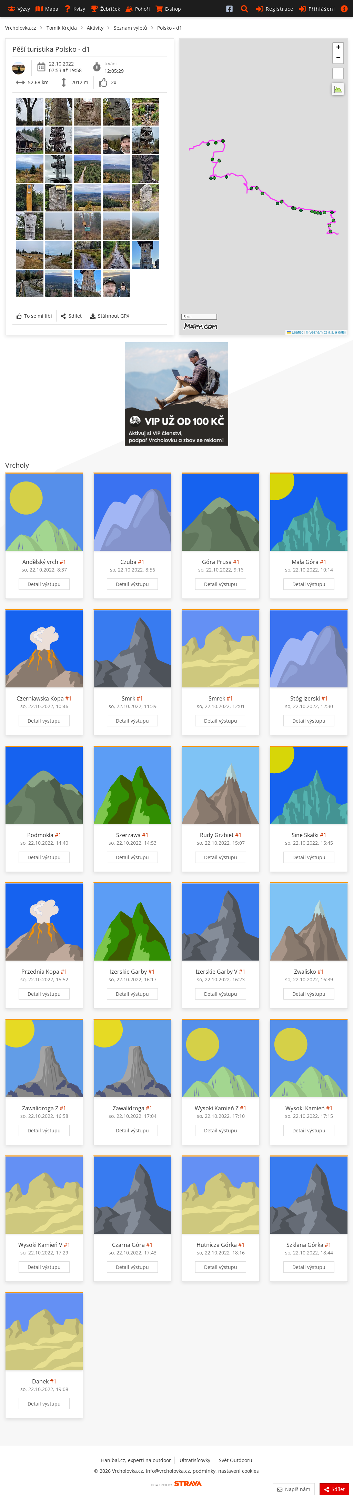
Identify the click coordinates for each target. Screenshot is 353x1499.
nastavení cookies (238, 1471)
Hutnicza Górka (216, 1245)
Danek (40, 1381)
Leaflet (295, 332)
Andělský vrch (40, 562)
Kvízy (74, 8)
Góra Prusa (217, 562)
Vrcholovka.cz (20, 27)
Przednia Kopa (40, 971)
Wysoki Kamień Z (217, 1108)
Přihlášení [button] (317, 8)
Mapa (47, 8)
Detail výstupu (44, 584)
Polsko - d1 (169, 27)
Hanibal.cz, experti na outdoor (136, 1460)
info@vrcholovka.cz (168, 1471)
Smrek (217, 698)
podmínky (204, 1471)
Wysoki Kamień (305, 1108)
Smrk (128, 698)
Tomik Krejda (62, 27)
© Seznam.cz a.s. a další (326, 332)
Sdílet (71, 315)
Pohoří (137, 8)
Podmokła (40, 835)
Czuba (128, 562)
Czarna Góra (128, 1245)
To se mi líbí (34, 315)
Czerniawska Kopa (40, 698)
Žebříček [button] (105, 8)
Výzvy (19, 8)
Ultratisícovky (195, 1460)
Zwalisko (305, 971)
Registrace (274, 8)
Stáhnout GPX (109, 315)
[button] (245, 8)
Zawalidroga (128, 1108)
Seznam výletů (130, 27)
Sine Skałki (305, 835)
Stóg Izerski (305, 698)
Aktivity (95, 27)
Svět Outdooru (235, 1460)
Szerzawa (128, 835)
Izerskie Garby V (217, 971)
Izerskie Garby (128, 971)
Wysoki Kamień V (40, 1245)
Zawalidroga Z (40, 1108)
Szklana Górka (304, 1245)
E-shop (168, 8)
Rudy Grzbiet (217, 835)
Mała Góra (305, 562)
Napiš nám (293, 1489)
